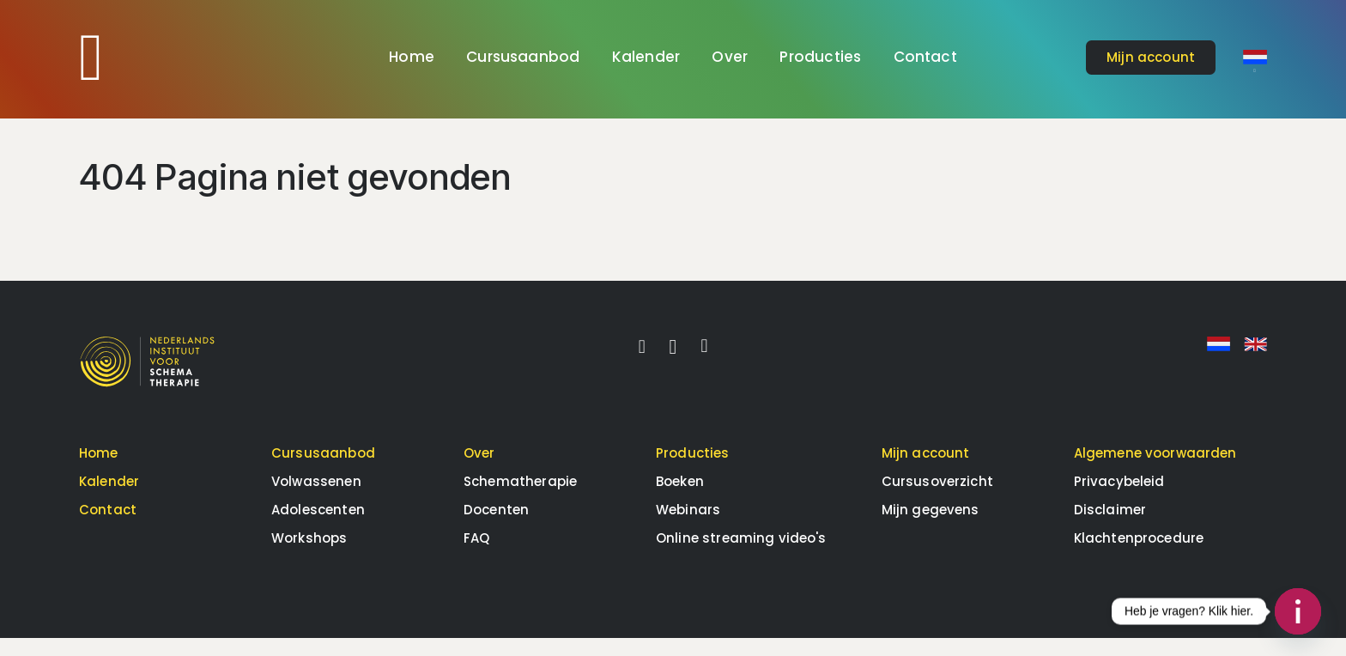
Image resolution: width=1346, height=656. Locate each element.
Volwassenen (316, 499)
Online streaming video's (741, 556)
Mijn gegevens (930, 528)
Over (730, 56)
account (1151, 57)
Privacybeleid (1119, 499)
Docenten (496, 528)
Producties (820, 56)
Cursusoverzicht (937, 499)
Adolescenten (318, 528)
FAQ (476, 556)
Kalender (646, 56)
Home (411, 56)
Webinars (688, 528)
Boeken (680, 499)
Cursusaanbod (522, 56)
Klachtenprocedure (1139, 556)
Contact (925, 56)
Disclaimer (1110, 528)
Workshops (309, 556)
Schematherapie (520, 499)
